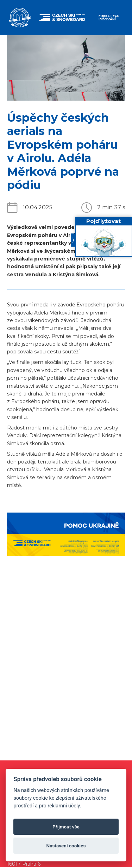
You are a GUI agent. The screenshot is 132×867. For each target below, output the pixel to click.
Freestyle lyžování (109, 17)
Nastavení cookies (66, 845)
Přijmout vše (66, 826)
